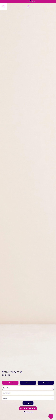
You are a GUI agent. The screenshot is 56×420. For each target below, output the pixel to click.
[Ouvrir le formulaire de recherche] (28, 404)
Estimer (45, 383)
